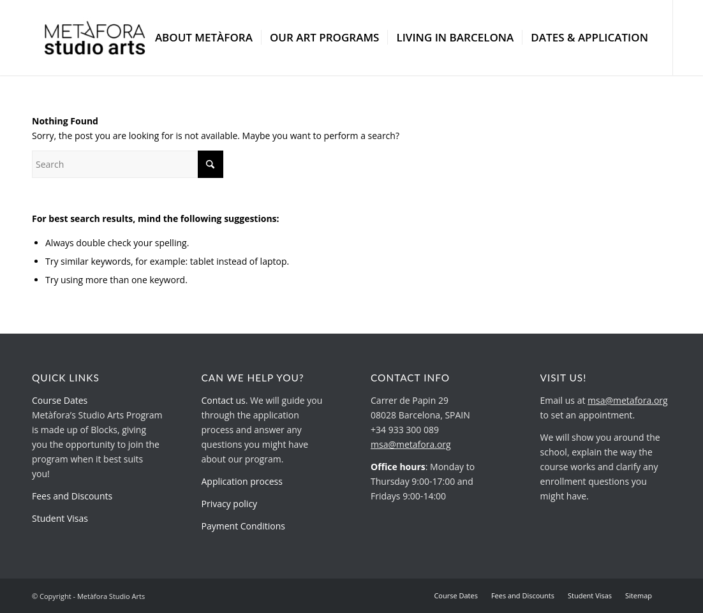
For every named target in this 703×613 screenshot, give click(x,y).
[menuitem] (204, 37)
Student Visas (60, 518)
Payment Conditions (243, 526)
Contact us (224, 400)
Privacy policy (230, 504)
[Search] (127, 164)
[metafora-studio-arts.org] (94, 37)
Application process (242, 481)
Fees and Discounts (72, 496)
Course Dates (59, 400)
